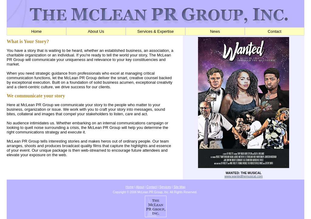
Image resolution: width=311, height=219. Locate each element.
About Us (96, 31)
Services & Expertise (155, 31)
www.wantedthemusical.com (243, 176)
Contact (275, 31)
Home (36, 31)
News (215, 31)
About (140, 187)
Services (165, 187)
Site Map (179, 187)
